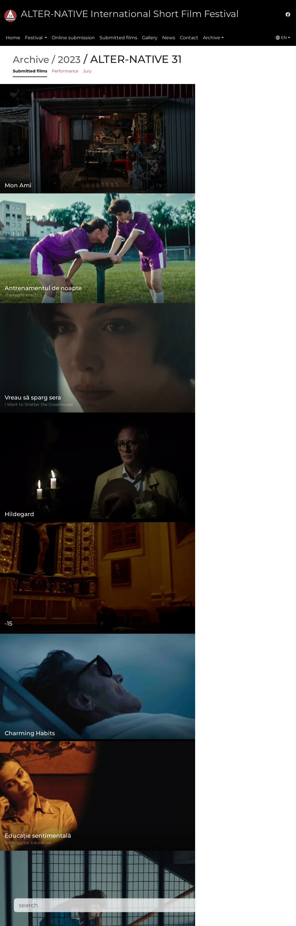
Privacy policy (117, 878)
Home (13, 37)
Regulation (115, 867)
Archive (211, 37)
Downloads (115, 913)
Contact (189, 37)
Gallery (150, 37)
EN (281, 37)
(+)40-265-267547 (223, 874)
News (168, 37)
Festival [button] (34, 37)
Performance (65, 71)
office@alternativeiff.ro (230, 885)
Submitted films (118, 37)
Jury (87, 71)
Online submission (73, 37)
